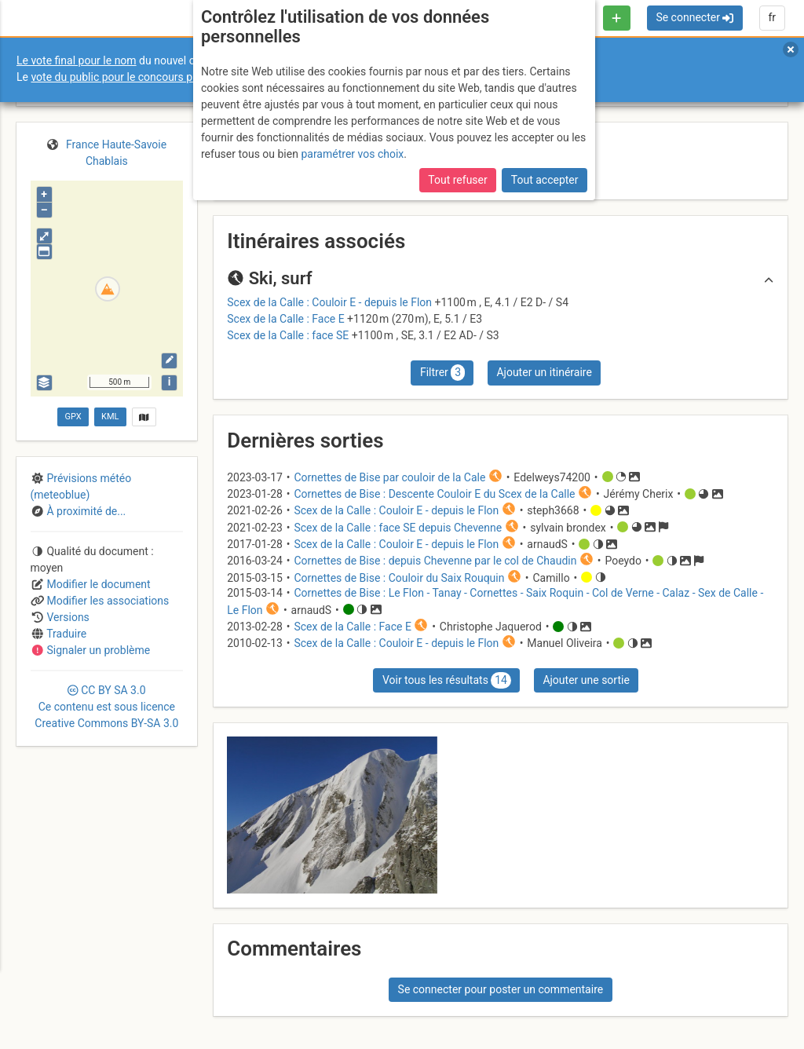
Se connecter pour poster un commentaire (501, 989)
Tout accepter (545, 180)
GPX (72, 416)
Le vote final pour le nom (76, 60)
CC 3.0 (106, 706)
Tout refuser (457, 180)
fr (772, 17)
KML (110, 416)
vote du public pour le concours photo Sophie (140, 77)
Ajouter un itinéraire (543, 372)
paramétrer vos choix (352, 154)
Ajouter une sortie (586, 680)
